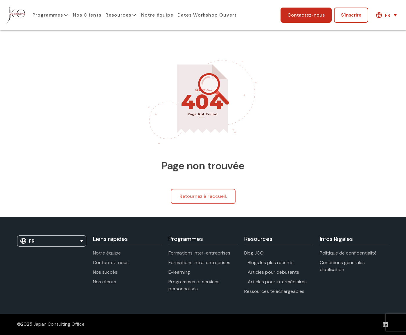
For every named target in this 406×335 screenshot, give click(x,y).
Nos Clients (87, 15)
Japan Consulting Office (59, 324)
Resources (118, 15)
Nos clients (104, 282)
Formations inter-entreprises (199, 253)
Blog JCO (254, 253)
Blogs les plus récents (271, 262)
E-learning (179, 272)
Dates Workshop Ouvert (207, 15)
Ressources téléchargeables (274, 291)
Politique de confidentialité (348, 253)
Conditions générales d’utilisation (342, 266)
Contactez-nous (306, 15)
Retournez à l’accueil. (203, 199)
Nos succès (105, 272)
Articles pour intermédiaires (277, 282)
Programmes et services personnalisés (194, 285)
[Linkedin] (385, 324)
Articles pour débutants (273, 272)
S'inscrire (351, 15)
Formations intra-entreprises (199, 262)
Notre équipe (157, 15)
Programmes (48, 15)
